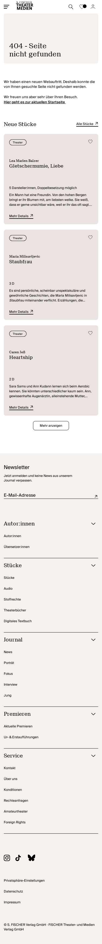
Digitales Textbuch (18, 621)
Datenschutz (13, 891)
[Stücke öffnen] (44, 565)
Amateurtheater (16, 811)
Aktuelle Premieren (18, 726)
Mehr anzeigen (51, 426)
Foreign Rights (14, 822)
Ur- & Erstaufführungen (21, 737)
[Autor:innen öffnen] (44, 523)
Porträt (9, 663)
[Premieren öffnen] (44, 714)
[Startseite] (24, 6)
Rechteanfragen (16, 801)
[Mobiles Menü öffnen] (6, 6)
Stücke (9, 578)
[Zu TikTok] (20, 859)
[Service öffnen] (44, 756)
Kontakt (9, 768)
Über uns (10, 779)
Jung (7, 695)
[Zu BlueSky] (34, 859)
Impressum (12, 902)
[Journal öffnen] (44, 639)
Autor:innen (12, 536)
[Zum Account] (93, 7)
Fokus (8, 674)
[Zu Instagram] (9, 859)
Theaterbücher (15, 610)
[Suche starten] (71, 6)
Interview (10, 685)
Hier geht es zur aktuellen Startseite (35, 102)
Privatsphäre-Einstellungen (24, 881)
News (8, 652)
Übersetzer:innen (16, 547)
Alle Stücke (87, 124)
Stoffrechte (12, 599)
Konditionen (13, 790)
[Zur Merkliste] (82, 7)
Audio (8, 589)
